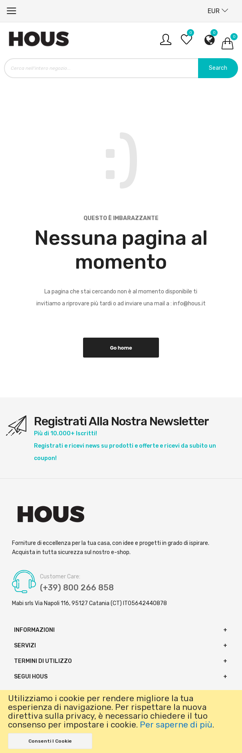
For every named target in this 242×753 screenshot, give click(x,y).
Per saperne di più (176, 724)
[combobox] (121, 68)
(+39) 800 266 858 (77, 587)
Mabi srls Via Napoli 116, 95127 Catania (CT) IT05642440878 (89, 603)
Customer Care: (60, 577)
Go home (121, 347)
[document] (121, 721)
